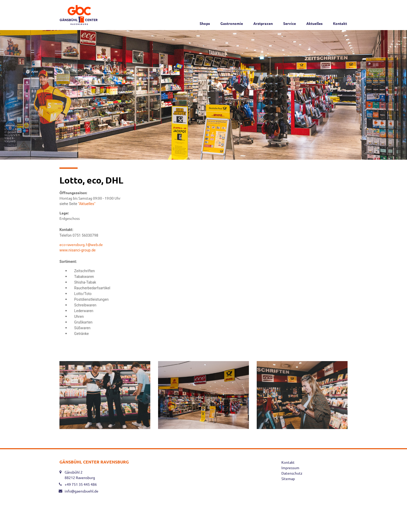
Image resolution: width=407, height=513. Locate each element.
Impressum (290, 467)
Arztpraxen (263, 23)
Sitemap (288, 478)
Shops (205, 23)
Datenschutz (291, 473)
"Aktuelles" (87, 204)
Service (289, 23)
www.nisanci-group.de (78, 250)
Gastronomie (231, 23)
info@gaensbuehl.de (81, 491)
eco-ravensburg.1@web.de (81, 244)
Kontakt (340, 23)
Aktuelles (314, 23)
